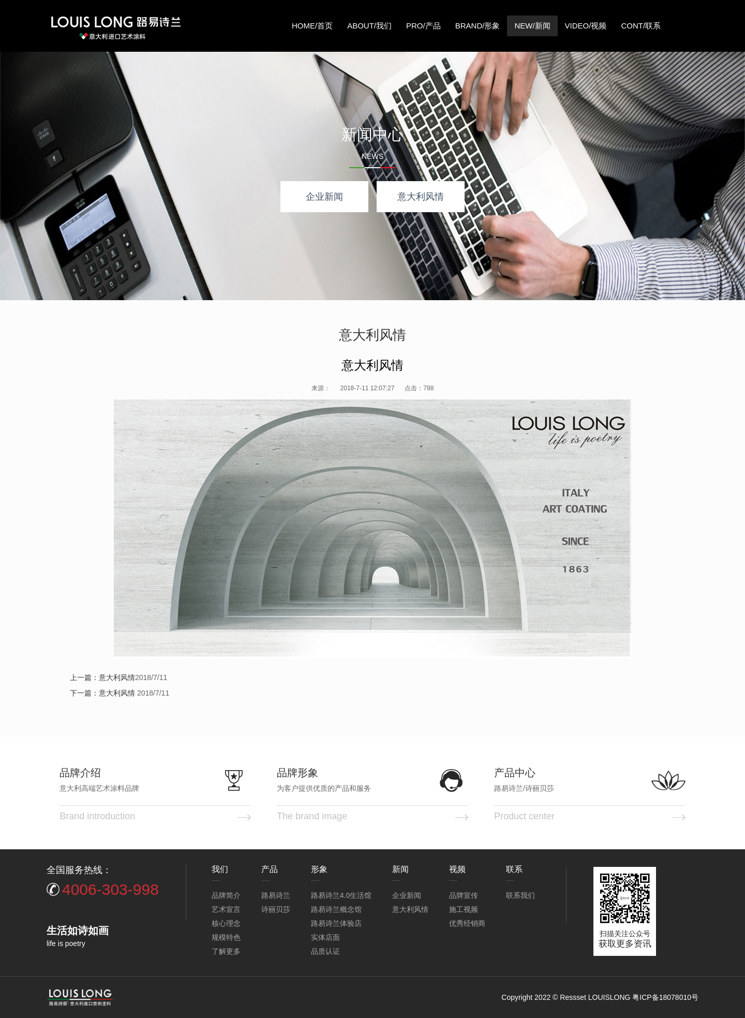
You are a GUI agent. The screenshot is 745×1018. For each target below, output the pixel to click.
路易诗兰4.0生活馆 (341, 895)
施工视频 (463, 909)
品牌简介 (226, 895)
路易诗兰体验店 (336, 923)
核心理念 (226, 923)
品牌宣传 (463, 895)
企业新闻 (324, 196)
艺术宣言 (226, 909)
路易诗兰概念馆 (336, 909)
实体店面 (325, 937)
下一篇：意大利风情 (102, 693)
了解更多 (226, 951)
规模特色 (226, 937)
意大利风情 (420, 196)
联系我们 (520, 895)
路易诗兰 (275, 895)
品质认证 (325, 951)
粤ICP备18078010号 (665, 997)
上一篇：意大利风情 (102, 677)
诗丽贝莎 (275, 909)
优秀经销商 (467, 923)
